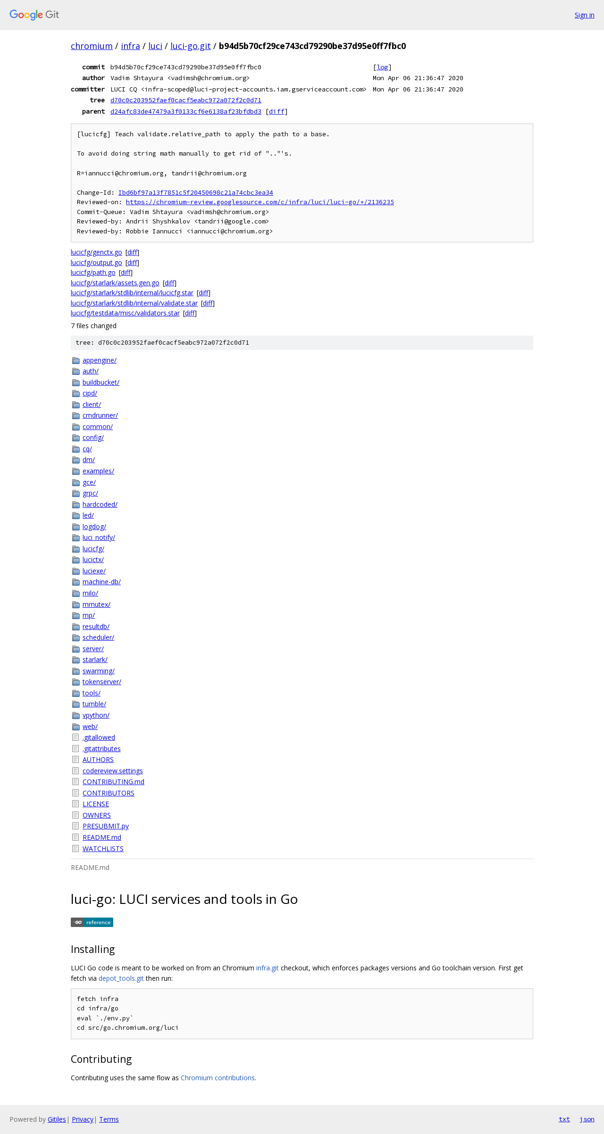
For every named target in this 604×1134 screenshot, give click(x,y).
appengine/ (100, 360)
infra (130, 45)
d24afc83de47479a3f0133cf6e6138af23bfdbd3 (185, 111)
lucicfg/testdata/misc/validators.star (125, 312)
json (587, 1119)
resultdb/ (96, 626)
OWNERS (97, 815)
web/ (90, 726)
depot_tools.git (121, 978)
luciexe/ (94, 570)
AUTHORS (98, 759)
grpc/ (90, 492)
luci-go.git (190, 45)
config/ (93, 437)
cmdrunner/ (100, 415)
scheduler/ (98, 637)
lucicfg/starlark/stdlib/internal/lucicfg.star (132, 292)
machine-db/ (102, 581)
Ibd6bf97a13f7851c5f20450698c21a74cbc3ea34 (195, 193)
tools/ (92, 692)
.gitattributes (102, 748)
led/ (88, 515)
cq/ (87, 448)
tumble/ (94, 703)
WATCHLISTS (103, 848)
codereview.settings (113, 770)
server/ (93, 648)
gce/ (89, 482)
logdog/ (94, 526)
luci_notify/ (99, 537)
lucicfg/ (93, 548)
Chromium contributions (218, 1077)
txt (564, 1119)
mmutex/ (96, 604)
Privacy (82, 1119)
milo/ (90, 592)
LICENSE (96, 803)
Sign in (585, 14)
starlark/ (95, 659)
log (382, 67)
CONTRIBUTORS (108, 792)
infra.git (267, 967)
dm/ (89, 459)
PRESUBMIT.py (106, 825)
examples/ (98, 470)
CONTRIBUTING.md (113, 781)
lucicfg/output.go (96, 262)
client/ (92, 404)
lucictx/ (93, 559)
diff (276, 111)
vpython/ (96, 715)
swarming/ (99, 670)
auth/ (91, 370)
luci (155, 45)
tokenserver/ (102, 681)
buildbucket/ (101, 382)
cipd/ (90, 393)
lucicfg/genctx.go (96, 252)
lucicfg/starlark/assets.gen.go (115, 282)
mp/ (89, 615)
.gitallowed (99, 737)
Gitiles (57, 1119)
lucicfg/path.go (93, 272)
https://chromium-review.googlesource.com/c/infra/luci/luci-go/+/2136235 (260, 202)
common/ (98, 426)
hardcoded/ (100, 504)
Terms (109, 1119)
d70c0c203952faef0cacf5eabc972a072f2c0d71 (185, 100)
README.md (102, 837)
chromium (92, 45)
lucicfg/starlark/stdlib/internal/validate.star (134, 302)
